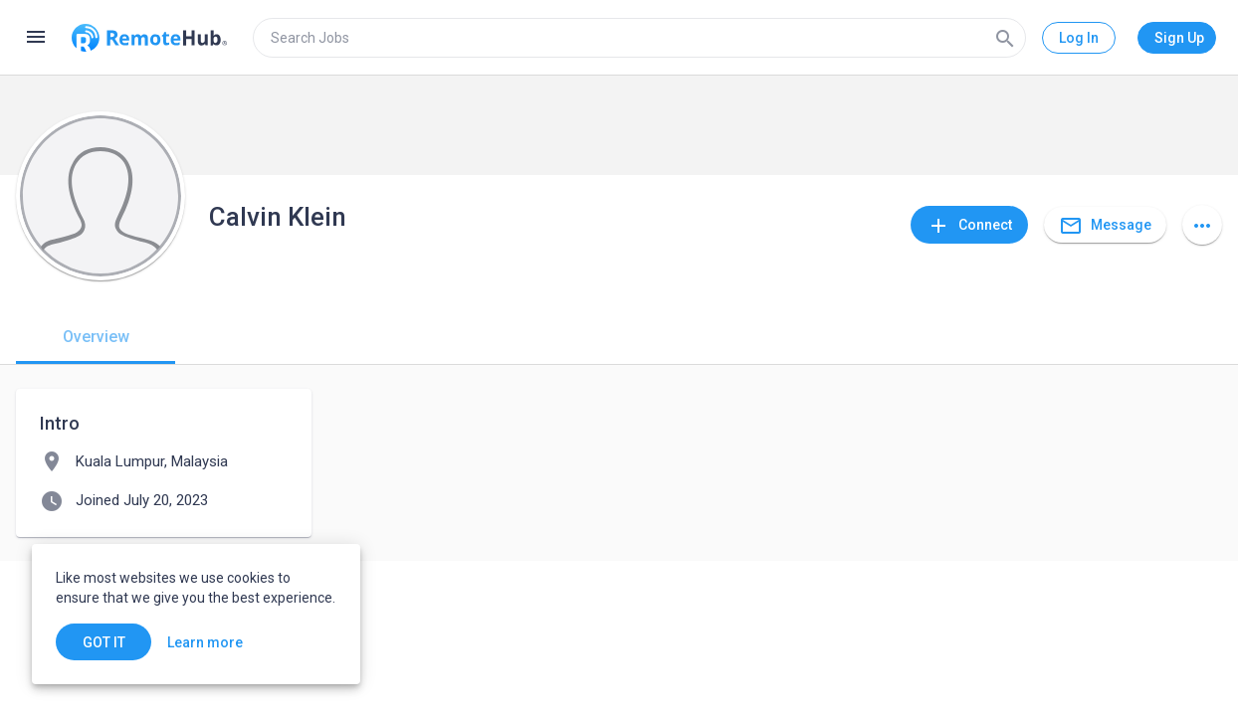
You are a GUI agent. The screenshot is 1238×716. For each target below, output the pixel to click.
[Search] (1005, 38)
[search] (639, 38)
